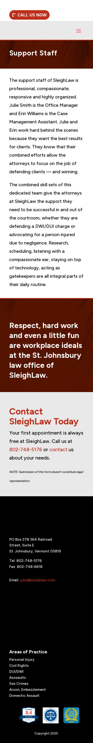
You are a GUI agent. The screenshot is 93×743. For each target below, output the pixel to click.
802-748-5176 (25, 449)
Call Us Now (32, 15)
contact (58, 449)
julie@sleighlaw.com (37, 580)
